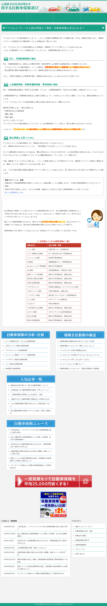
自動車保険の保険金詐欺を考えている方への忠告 (77, 357)
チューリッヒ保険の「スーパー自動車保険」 (21, 370)
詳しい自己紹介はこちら (14, 192)
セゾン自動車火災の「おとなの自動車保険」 (21, 357)
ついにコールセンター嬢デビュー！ (72, 380)
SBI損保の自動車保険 (12, 384)
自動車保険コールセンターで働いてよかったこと (77, 361)
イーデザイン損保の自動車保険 (16, 375)
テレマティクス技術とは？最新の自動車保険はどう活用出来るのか (40, 591)
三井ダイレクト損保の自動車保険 (17, 361)
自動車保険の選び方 (82, 560)
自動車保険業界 (80, 565)
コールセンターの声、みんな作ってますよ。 (75, 375)
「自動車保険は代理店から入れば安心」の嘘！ (27, 410)
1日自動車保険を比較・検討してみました (31, 565)
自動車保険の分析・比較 (83, 551)
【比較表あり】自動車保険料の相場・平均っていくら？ (30, 406)
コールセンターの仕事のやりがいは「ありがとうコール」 (80, 370)
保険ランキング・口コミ (83, 546)
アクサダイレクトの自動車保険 (16, 366)
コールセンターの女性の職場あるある (73, 366)
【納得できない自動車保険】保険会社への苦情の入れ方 (30, 415)
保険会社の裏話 (80, 555)
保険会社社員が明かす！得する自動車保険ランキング (29, 401)
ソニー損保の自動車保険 (14, 380)
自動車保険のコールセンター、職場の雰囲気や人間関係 (79, 384)
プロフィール (80, 569)
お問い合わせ (80, 574)
